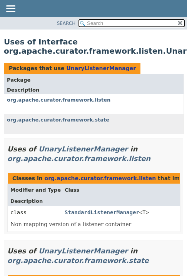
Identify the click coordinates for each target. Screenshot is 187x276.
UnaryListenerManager (101, 68)
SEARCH (66, 23)
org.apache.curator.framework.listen (58, 100)
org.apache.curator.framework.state (58, 120)
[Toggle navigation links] (10, 9)
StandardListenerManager (102, 212)
